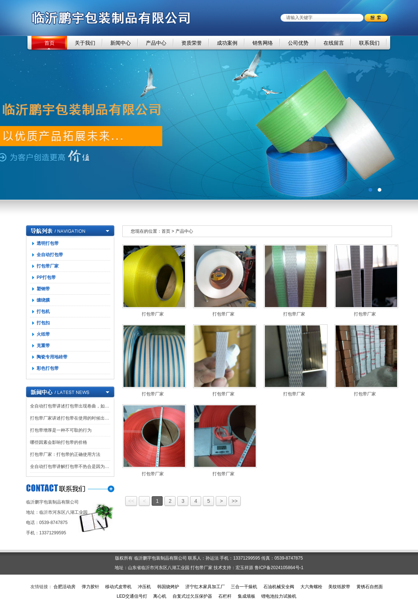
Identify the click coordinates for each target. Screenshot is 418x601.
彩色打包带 (48, 368)
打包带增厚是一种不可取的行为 (61, 430)
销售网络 (262, 43)
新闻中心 (120, 43)
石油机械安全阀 (278, 586)
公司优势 (298, 43)
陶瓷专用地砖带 (52, 357)
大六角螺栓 (311, 586)
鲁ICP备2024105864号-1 (279, 567)
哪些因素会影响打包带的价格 (58, 442)
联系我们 (369, 43)
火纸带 (43, 334)
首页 (49, 43)
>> (234, 501)
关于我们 (85, 43)
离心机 (159, 596)
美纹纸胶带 (339, 586)
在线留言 (333, 43)
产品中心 (156, 43)
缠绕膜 (43, 300)
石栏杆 (225, 596)
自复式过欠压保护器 (192, 596)
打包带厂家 (48, 266)
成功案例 (227, 43)
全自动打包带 (50, 254)
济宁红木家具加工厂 (205, 586)
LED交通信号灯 (131, 596)
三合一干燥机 (244, 586)
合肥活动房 (64, 586)
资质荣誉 (191, 43)
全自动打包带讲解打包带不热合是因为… (69, 466)
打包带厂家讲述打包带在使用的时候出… (69, 418)
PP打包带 (46, 277)
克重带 (43, 345)
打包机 (43, 311)
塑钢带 (43, 288)
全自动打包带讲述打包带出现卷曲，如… (69, 406)
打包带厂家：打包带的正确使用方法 (65, 454)
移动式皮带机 (118, 586)
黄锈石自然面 (369, 586)
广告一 (209, 118)
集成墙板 (246, 596)
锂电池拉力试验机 (278, 596)
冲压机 (144, 586)
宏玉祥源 (244, 567)
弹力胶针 (90, 586)
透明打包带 (48, 243)
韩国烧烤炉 (168, 586)
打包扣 (43, 322)
